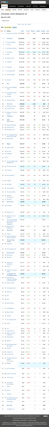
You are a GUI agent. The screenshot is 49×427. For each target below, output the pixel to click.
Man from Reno (10, 303)
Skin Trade (9, 405)
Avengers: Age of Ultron (12, 33)
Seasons (37, 9)
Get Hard (9, 80)
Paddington (9, 153)
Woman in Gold (10, 58)
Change (38, 31)
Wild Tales (9, 184)
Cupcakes (9, 394)
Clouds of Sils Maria (11, 125)
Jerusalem (9, 205)
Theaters (33, 31)
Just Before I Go (10, 409)
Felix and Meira (10, 188)
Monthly (20, 9)
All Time (35, 6)
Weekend (20, 416)
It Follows (9, 180)
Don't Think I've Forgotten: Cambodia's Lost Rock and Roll (12, 279)
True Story (9, 170)
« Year (22, 24)
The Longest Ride (11, 71)
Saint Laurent (10, 201)
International (12, 6)
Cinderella (9, 62)
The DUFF (9, 199)
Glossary (15, 418)
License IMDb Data (28, 418)
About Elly (9, 195)
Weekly (14, 9)
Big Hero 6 (9, 257)
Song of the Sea (10, 331)
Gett (8, 295)
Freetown (9, 315)
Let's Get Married (11, 368)
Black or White (10, 312)
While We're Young (11, 106)
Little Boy (9, 96)
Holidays (43, 9)
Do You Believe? (10, 175)
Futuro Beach (10, 401)
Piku (8, 83)
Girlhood (9, 348)
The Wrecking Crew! (11, 249)
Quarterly (26, 9)
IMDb (30, 420)
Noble (8, 119)
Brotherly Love (10, 212)
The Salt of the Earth (11, 166)
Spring (8, 386)
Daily (2, 9)
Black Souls (9, 255)
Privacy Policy (41, 424)
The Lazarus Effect (11, 192)
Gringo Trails (10, 352)
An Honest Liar (10, 354)
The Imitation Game (11, 288)
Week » (29, 24)
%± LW (28, 31)
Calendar (28, 6)
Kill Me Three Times (11, 373)
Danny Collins (10, 138)
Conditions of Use (31, 424)
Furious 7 (9, 44)
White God (9, 291)
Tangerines (9, 243)
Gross (22, 31)
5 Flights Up (10, 116)
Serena (8, 390)
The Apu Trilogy (11, 240)
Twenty (8, 323)
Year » (25, 24)
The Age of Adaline (11, 42)
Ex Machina (9, 52)
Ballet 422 (9, 340)
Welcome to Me (10, 127)
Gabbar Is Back (10, 147)
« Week (19, 24)
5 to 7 (8, 328)
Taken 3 (8, 266)
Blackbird (9, 363)
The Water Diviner (11, 100)
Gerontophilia (10, 382)
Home (8, 54)
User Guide (20, 418)
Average (43, 31)
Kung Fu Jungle (10, 282)
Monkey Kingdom (11, 74)
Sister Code (10, 230)
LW (5, 31)
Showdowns (43, 6)
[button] (47, 2)
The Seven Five (10, 252)
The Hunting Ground (11, 319)
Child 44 (9, 234)
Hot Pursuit (9, 38)
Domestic (4, 6)
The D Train (9, 104)
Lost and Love (10, 377)
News (13, 416)
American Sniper (10, 108)
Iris (7, 157)
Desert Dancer (10, 337)
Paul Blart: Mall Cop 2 (12, 48)
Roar (8, 299)
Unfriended (9, 67)
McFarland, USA (10, 129)
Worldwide (21, 6)
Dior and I (9, 151)
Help (35, 418)
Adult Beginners (10, 308)
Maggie (8, 143)
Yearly (32, 9)
